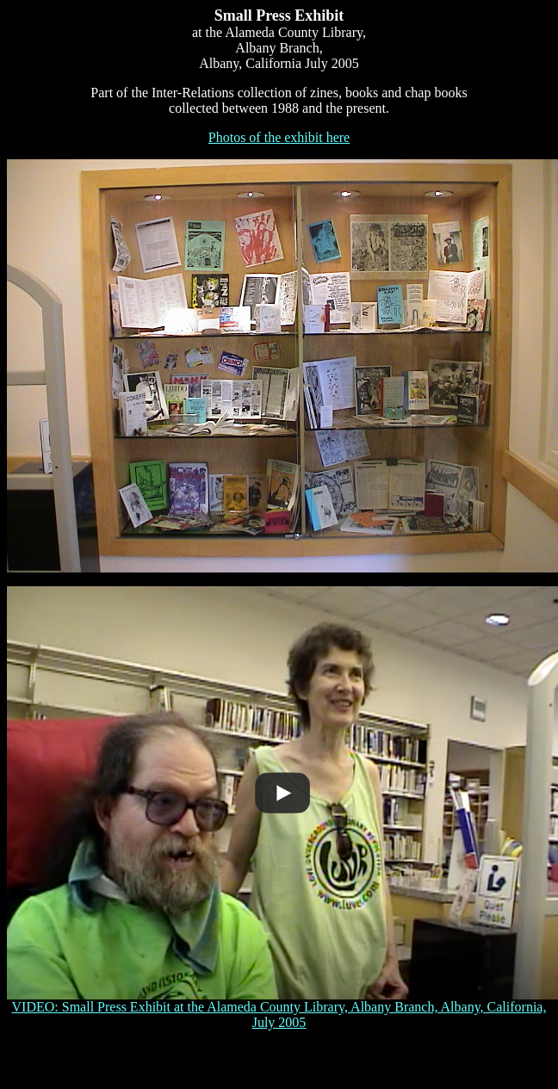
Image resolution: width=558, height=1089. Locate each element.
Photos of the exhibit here (279, 137)
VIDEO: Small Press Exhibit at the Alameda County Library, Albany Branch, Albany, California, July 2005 (282, 1008)
